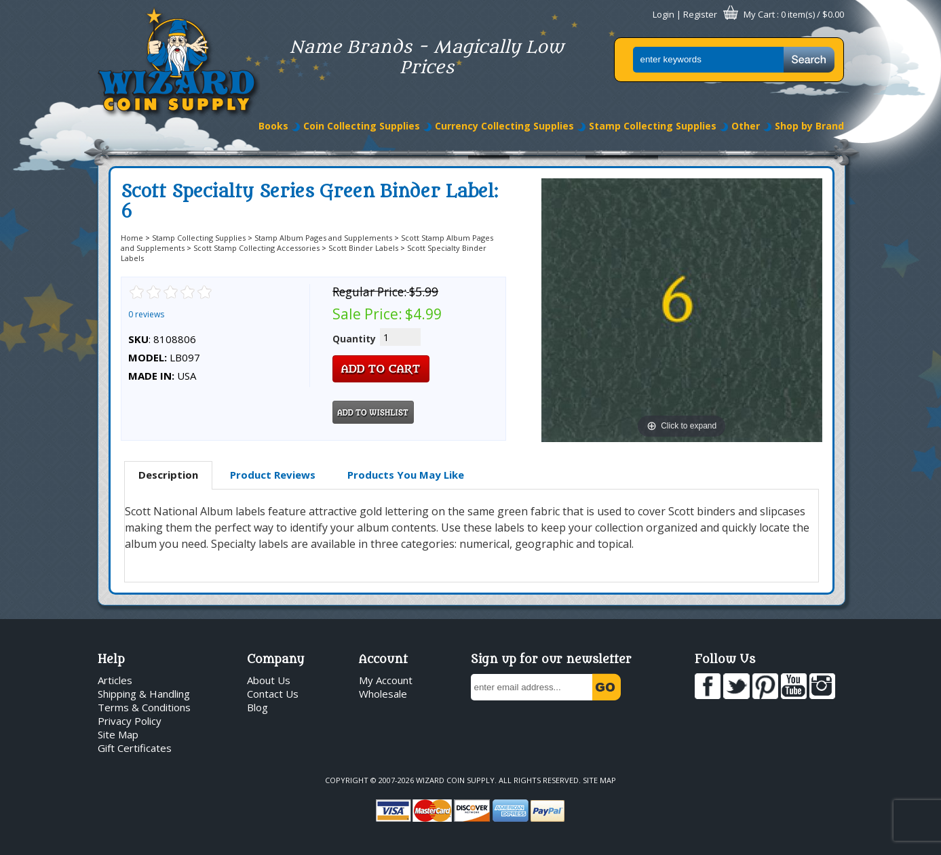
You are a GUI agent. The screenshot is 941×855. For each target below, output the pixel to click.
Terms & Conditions (144, 707)
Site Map (118, 734)
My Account (385, 680)
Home (132, 238)
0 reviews (146, 314)
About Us (268, 680)
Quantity (354, 338)
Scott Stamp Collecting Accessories (256, 248)
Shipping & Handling (144, 693)
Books (273, 125)
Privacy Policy (129, 721)
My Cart (759, 14)
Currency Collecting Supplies (504, 125)
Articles (115, 680)
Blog (257, 707)
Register (700, 14)
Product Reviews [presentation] (272, 474)
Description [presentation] (168, 474)
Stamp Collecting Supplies (652, 125)
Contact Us (273, 693)
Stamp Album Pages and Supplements (323, 238)
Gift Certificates (135, 748)
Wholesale (383, 693)
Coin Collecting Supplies (361, 125)
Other (745, 125)
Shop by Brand (809, 125)
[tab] (168, 475)
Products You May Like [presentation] (405, 474)
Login (663, 14)
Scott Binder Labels (363, 248)
